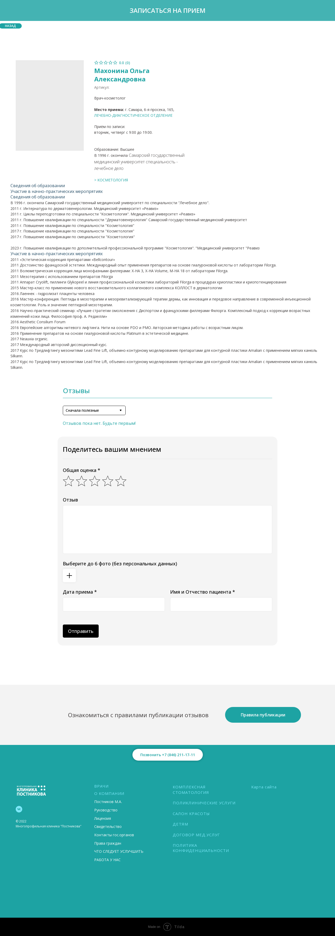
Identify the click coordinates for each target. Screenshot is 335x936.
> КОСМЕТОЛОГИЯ (111, 179)
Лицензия (102, 818)
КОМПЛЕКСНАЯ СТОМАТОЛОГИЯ (191, 789)
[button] (167, 10)
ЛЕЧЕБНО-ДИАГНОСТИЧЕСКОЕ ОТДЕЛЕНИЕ (133, 115)
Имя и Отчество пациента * (202, 592)
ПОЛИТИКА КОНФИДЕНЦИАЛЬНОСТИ (201, 848)
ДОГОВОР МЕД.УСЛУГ (196, 834)
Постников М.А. (108, 801)
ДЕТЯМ (180, 824)
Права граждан (107, 843)
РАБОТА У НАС (107, 859)
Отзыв (70, 500)
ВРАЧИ (101, 786)
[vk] (19, 809)
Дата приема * (80, 592)
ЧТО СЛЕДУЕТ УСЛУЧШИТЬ (118, 851)
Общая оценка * (81, 470)
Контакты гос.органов (114, 834)
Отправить (80, 631)
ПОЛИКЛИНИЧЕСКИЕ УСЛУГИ (204, 802)
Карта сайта (264, 786)
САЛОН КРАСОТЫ (191, 813)
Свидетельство (108, 826)
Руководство (106, 809)
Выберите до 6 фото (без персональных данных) (120, 563)
